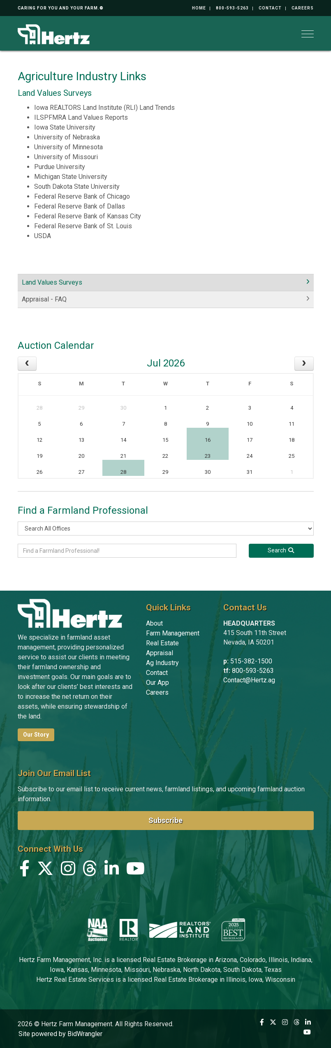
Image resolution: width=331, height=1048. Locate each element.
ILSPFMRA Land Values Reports (81, 117)
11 (291, 424)
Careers (303, 8)
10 (249, 424)
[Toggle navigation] (307, 34)
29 (81, 408)
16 (208, 440)
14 (123, 440)
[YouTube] (135, 870)
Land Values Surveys (52, 282)
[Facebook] (24, 870)
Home (199, 8)
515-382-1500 (251, 661)
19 (39, 456)
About (154, 623)
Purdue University (59, 167)
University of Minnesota (68, 147)
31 (249, 472)
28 (39, 408)
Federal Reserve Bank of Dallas (79, 206)
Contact (270, 8)
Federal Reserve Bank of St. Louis (83, 226)
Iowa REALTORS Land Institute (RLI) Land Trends (104, 107)
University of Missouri (66, 157)
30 (123, 408)
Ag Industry (162, 663)
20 (81, 456)
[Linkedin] (111, 870)
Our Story (36, 734)
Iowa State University (64, 127)
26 (39, 472)
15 (165, 440)
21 (123, 456)
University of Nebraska (67, 137)
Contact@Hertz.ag (249, 680)
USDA (42, 236)
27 (81, 472)
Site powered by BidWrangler (60, 1034)
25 (291, 456)
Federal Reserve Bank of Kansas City (87, 216)
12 (39, 440)
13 (81, 440)
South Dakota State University (77, 186)
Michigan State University (70, 177)
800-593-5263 (232, 8)
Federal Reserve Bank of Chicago (82, 196)
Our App (157, 682)
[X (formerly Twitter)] (45, 870)
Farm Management (172, 633)
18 (291, 440)
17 (249, 440)
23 (208, 456)
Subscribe (165, 820)
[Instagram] (68, 870)
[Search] (281, 551)
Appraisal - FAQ (44, 299)
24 (249, 456)
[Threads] (90, 870)
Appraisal (159, 653)
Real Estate (162, 643)
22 (165, 456)
